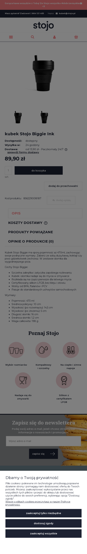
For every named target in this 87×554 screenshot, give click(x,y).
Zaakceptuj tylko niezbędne (43, 513)
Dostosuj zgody (43, 523)
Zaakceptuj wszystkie (43, 533)
